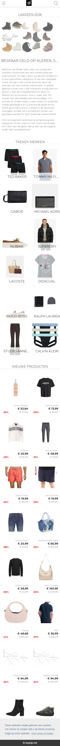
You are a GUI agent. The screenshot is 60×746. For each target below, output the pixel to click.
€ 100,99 (53, 547)
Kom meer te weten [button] (42, 733)
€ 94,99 (22, 678)
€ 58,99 (53, 637)
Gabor (17, 212)
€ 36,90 (23, 457)
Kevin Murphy (21, 405)
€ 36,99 (53, 633)
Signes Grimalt (20, 675)
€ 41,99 (23, 547)
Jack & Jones (51, 405)
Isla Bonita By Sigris (48, 540)
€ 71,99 (54, 457)
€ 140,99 (23, 681)
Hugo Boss (17, 316)
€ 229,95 (53, 592)
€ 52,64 (23, 408)
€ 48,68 (22, 633)
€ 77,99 (23, 412)
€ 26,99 (23, 502)
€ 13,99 (53, 408)
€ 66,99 (53, 543)
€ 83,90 (23, 637)
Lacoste (17, 281)
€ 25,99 (23, 453)
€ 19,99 (53, 412)
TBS (56, 630)
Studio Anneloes (17, 351)
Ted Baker (17, 177)
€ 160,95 (52, 588)
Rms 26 (24, 450)
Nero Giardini (51, 585)
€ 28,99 (23, 588)
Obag (25, 630)
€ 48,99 (52, 453)
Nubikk (16, 246)
